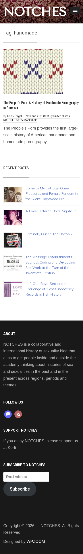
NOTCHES (35, 11)
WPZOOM (36, 541)
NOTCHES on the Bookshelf (20, 120)
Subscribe (20, 489)
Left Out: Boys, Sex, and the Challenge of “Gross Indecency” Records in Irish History (50, 288)
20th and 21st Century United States (47, 116)
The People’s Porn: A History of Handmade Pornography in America (41, 105)
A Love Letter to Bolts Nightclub (51, 211)
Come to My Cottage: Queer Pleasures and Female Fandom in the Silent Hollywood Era (51, 193)
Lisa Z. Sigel (14, 116)
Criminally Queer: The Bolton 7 (49, 234)
